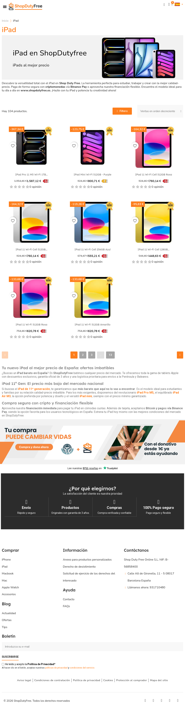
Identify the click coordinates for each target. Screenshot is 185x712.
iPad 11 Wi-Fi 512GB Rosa (31, 324)
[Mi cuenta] (168, 4)
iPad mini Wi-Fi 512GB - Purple (92, 174)
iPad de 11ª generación (34, 389)
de (40, 664)
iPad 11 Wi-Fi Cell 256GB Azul (92, 249)
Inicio (5, 21)
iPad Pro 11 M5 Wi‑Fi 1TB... (31, 174)
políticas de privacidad (56, 667)
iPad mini (86, 396)
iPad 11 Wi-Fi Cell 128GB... (153, 249)
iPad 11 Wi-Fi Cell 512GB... (31, 249)
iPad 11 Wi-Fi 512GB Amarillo (92, 324)
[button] (164, 4)
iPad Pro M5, (146, 392)
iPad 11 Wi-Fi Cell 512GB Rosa (153, 174)
